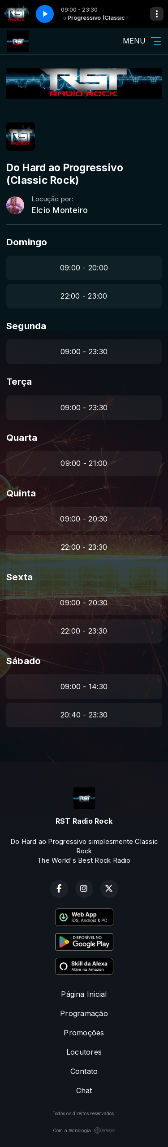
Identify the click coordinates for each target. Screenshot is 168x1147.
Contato (84, 1071)
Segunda (26, 325)
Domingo (26, 242)
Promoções (84, 1032)
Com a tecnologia (84, 1130)
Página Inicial (84, 994)
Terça (19, 381)
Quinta (21, 493)
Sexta (19, 576)
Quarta (21, 437)
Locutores (84, 1051)
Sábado (23, 660)
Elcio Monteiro (59, 210)
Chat (84, 1090)
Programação (84, 1013)
